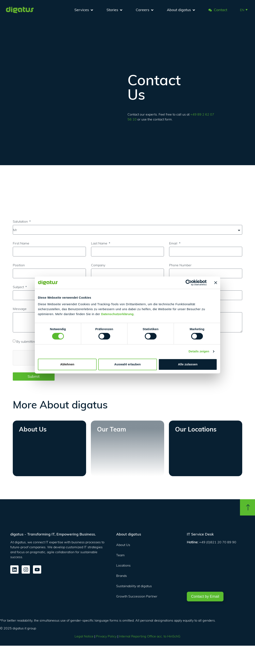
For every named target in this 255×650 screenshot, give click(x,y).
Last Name (99, 243)
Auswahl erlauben (127, 364)
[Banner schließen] (215, 282)
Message (20, 309)
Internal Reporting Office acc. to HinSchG (149, 636)
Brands (121, 576)
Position (19, 265)
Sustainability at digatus (134, 586)
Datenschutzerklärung (117, 314)
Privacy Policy (106, 636)
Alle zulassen (188, 364)
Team (120, 555)
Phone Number (180, 265)
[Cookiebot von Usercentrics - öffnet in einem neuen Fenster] (189, 282)
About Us (123, 545)
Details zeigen (199, 351)
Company (98, 265)
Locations (123, 565)
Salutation (21, 221)
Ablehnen (67, 364)
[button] (244, 10)
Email (173, 243)
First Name (21, 243)
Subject (19, 287)
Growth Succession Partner (136, 596)
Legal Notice (84, 636)
